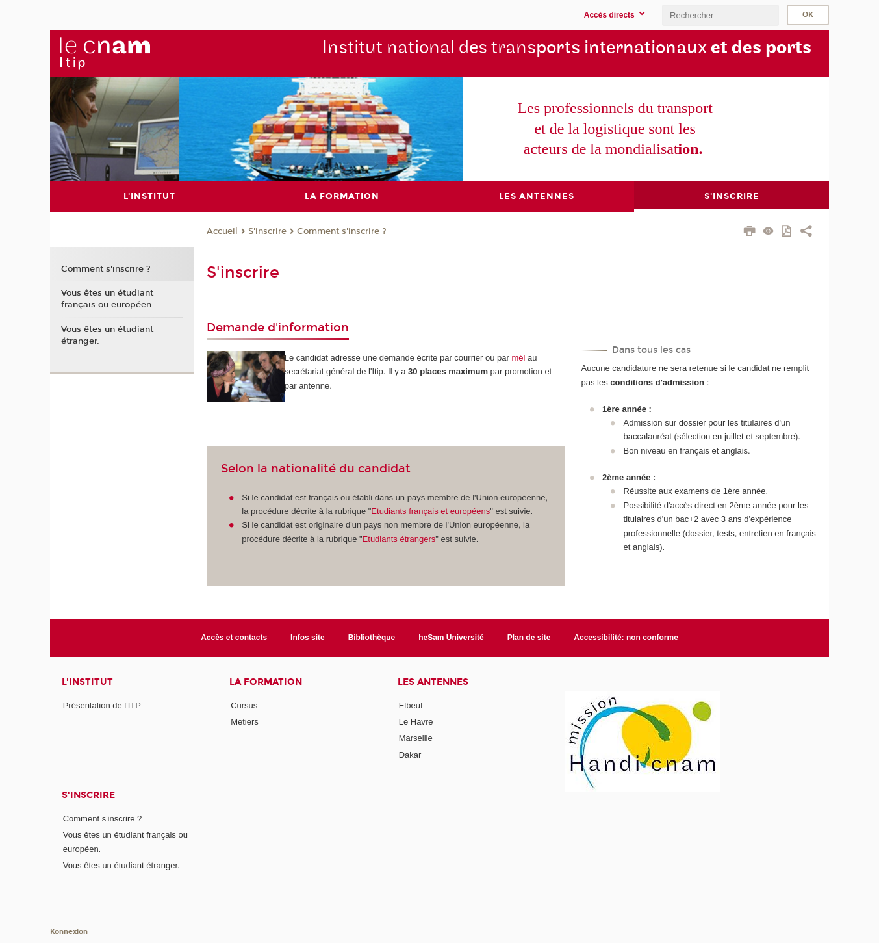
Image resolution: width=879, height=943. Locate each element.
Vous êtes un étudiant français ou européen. (107, 299)
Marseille (416, 738)
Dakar (410, 755)
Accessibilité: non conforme (626, 637)
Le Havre (416, 722)
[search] (720, 15)
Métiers (245, 722)
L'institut (87, 682)
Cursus (244, 705)
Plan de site (529, 637)
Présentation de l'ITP (102, 705)
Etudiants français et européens (430, 511)
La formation (265, 682)
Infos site (307, 637)
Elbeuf (411, 705)
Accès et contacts (234, 637)
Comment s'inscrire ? (342, 231)
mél (519, 358)
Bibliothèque (372, 637)
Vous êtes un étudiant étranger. (107, 335)
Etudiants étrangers (399, 539)
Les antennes (433, 682)
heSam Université (451, 637)
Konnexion (69, 931)
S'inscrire (267, 231)
